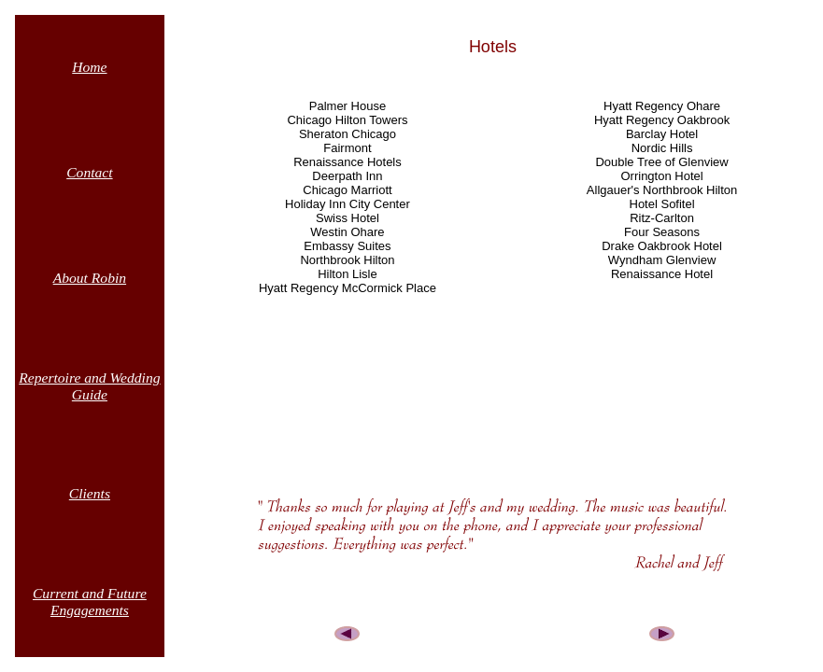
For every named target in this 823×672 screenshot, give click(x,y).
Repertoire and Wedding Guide (89, 386)
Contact (89, 172)
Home (89, 67)
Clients (89, 493)
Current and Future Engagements (90, 601)
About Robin (89, 278)
